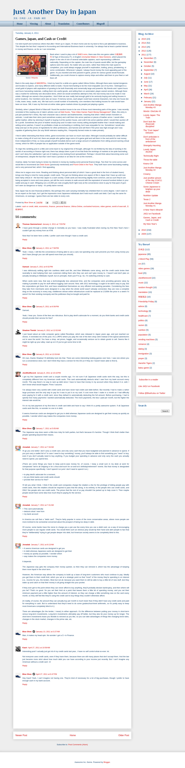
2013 (144, 47)
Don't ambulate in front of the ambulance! (151, 139)
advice (141, 306)
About (48, 24)
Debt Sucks (65, 112)
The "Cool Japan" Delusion (151, 131)
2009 (144, 234)
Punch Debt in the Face (83, 164)
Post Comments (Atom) (78, 744)
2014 (144, 43)
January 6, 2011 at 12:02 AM (49, 330)
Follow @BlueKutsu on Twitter (151, 393)
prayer (141, 358)
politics (141, 320)
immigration (143, 353)
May (146, 86)
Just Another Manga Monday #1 (152, 204)
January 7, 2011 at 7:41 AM (42, 505)
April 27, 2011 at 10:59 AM (39, 648)
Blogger (106, 762)
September (149, 70)
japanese (142, 254)
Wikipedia (34, 78)
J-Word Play (143, 259)
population (143, 335)
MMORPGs (41, 83)
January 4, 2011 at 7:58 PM (47, 248)
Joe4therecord (144, 278)
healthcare (143, 316)
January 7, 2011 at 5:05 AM (47, 428)
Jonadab (26, 447)
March (147, 93)
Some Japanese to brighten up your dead (151, 189)
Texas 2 (146, 199)
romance (142, 344)
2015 (144, 39)
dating (141, 349)
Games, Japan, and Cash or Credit (152, 218)
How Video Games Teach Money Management (91, 112)
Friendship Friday (146, 301)
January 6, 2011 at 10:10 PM (49, 373)
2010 (144, 230)
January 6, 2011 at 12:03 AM (48, 354)
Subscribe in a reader (148, 379)
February (148, 97)
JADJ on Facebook (151, 214)
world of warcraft (119, 206)
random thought (145, 287)
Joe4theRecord (29, 373)
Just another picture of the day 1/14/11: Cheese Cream (152, 180)
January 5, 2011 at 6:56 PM (47, 306)
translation (143, 292)
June (146, 82)
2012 (144, 51)
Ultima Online (76, 206)
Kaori (24, 648)
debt (36, 206)
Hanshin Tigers (145, 363)
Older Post (123, 735)
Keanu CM (148, 163)
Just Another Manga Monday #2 (152, 168)
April (146, 89)
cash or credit (27, 206)
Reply (24, 239)
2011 (144, 55)
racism (141, 325)
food (140, 273)
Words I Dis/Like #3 (152, 111)
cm (139, 264)
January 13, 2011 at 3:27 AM (48, 632)
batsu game (143, 368)
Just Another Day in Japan (54, 12)
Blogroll (101, 24)
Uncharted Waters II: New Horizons (96, 57)
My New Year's (150, 224)
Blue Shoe (27, 248)
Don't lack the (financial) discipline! (149, 124)
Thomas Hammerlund (32, 224)
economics (43, 206)
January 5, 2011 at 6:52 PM (41, 267)
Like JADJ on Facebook (149, 386)
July (146, 78)
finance (52, 206)
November (149, 62)
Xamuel (25, 267)
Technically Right (151, 156)
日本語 (141, 249)
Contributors (83, 24)
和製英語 (142, 297)
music (141, 282)
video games (105, 206)
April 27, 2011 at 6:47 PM (46, 674)
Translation (64, 24)
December (149, 58)
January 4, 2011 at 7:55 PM (53, 224)
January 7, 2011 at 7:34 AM (42, 447)
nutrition (142, 330)
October (148, 66)
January (148, 101)
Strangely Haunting (152, 145)
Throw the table (150, 160)
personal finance (63, 206)
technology (143, 311)
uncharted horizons (91, 206)
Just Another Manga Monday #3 (152, 106)
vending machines (146, 339)
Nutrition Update (150, 195)
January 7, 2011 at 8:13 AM (42, 545)
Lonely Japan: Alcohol (149, 150)
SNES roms (82, 54)
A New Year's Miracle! (153, 210)
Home (20, 24)
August (147, 74)
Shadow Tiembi (29, 330)
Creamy (146, 174)
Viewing (34, 24)
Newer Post (21, 735)
